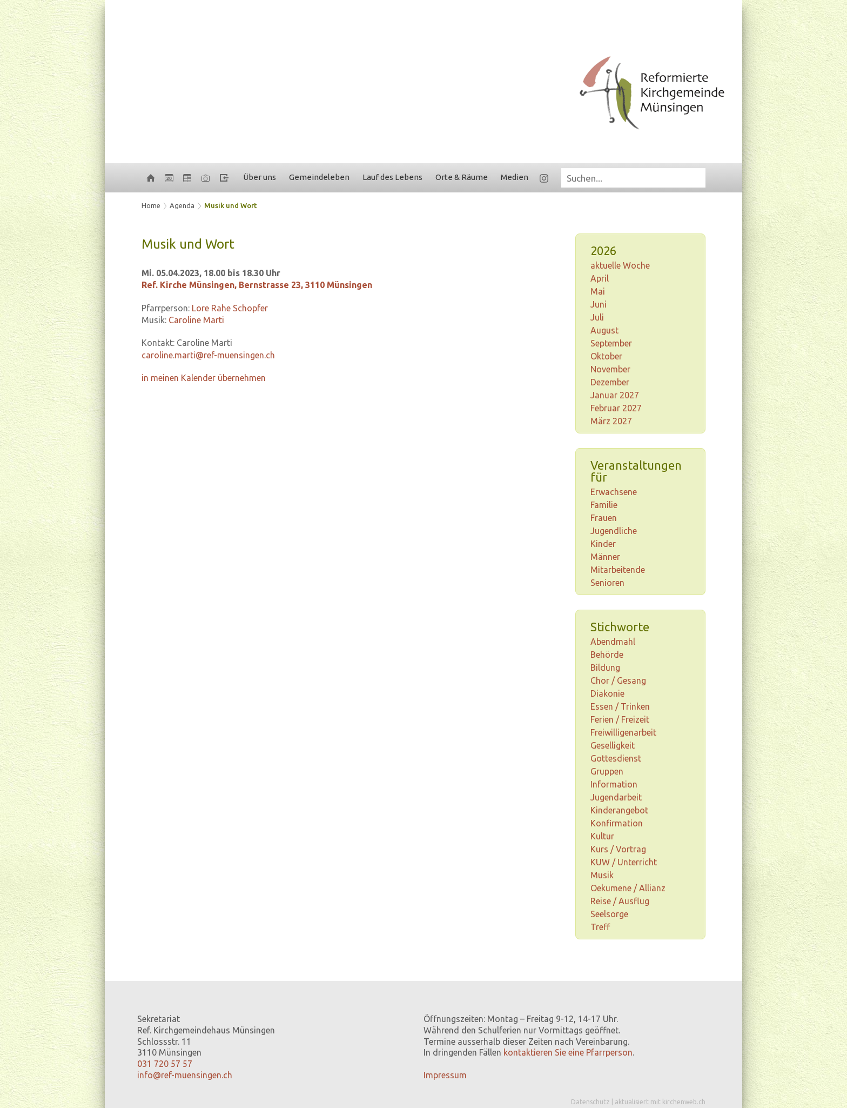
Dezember (609, 382)
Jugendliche (613, 531)
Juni (598, 304)
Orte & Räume (461, 177)
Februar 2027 (616, 408)
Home (151, 205)
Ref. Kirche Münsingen (257, 285)
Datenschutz (590, 1101)
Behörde (606, 654)
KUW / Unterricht (623, 862)
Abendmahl (612, 641)
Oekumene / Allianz (628, 888)
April (599, 278)
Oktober (606, 356)
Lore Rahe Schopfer (230, 308)
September (611, 343)
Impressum (445, 1075)
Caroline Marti (196, 320)
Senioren (607, 583)
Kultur (602, 836)
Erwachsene (613, 492)
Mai (597, 291)
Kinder (603, 544)
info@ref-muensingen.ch (184, 1075)
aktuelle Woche (620, 265)
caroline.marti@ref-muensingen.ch (208, 355)
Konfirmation (616, 823)
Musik (602, 875)
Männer (605, 557)
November (610, 369)
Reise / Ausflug (619, 901)
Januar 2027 (614, 395)
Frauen (603, 518)
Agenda (182, 205)
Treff (600, 927)
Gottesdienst (615, 758)
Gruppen (606, 771)
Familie (603, 505)
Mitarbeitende (617, 570)
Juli (597, 317)
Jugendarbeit (616, 797)
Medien (514, 177)
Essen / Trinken (620, 706)
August (604, 330)
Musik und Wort (230, 205)
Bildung (605, 667)
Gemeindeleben (319, 177)
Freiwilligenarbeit (623, 732)
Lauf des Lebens (392, 177)
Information (613, 784)
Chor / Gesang (618, 680)
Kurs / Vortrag (618, 849)
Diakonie (607, 693)
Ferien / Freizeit (619, 719)
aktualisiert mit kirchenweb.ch (660, 1101)
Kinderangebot (619, 810)
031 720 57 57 (164, 1064)
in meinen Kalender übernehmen (204, 378)
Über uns (259, 177)
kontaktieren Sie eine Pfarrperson (568, 1052)
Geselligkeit (612, 745)
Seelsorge (609, 914)
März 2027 (611, 421)
